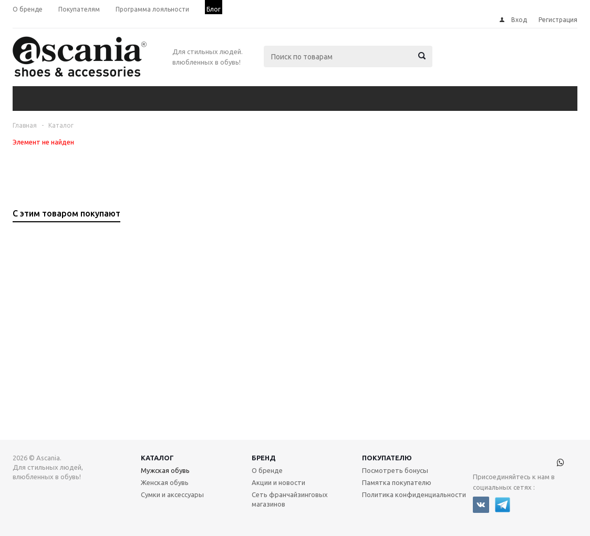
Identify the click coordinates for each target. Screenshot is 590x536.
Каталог (157, 457)
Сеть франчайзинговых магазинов (290, 499)
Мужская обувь (165, 470)
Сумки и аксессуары (172, 494)
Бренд (264, 457)
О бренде (267, 470)
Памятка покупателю (396, 482)
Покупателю (387, 457)
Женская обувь (165, 482)
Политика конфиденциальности (414, 494)
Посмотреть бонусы (395, 470)
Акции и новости (278, 482)
